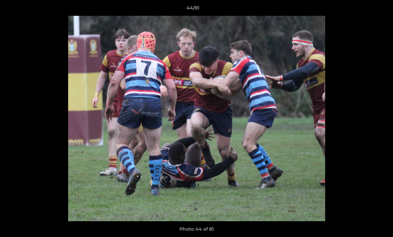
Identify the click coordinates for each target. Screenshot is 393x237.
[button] (365, 10)
